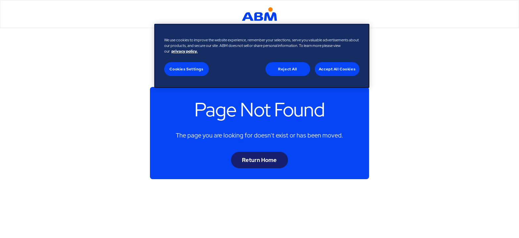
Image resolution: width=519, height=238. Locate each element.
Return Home (259, 160)
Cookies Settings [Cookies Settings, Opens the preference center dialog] (186, 68)
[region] (261, 56)
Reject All (287, 68)
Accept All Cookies (337, 68)
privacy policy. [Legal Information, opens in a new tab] (184, 51)
